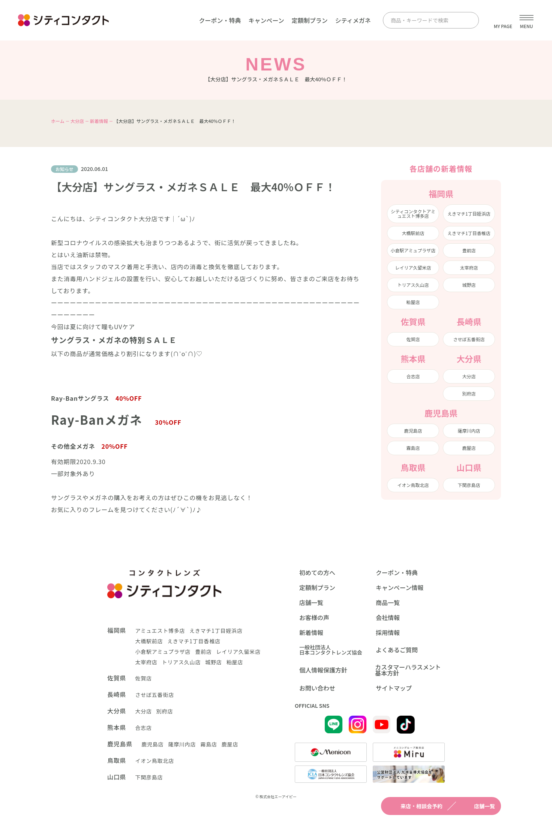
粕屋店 (413, 302)
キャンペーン (266, 20)
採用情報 (388, 632)
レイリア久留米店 (413, 267)
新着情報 (99, 121)
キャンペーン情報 (399, 587)
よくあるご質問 (397, 649)
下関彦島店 (469, 485)
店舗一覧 (477, 806)
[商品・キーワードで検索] (424, 20)
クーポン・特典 (220, 20)
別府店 (469, 393)
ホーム (57, 121)
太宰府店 (469, 267)
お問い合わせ (317, 688)
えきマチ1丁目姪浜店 (468, 213)
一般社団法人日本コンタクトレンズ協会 (330, 649)
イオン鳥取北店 (413, 485)
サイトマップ (394, 688)
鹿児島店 (413, 430)
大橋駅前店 (413, 233)
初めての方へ (317, 572)
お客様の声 (314, 617)
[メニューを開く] (526, 20)
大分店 (77, 121)
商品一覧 (388, 602)
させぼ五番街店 (468, 339)
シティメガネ (353, 20)
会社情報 (388, 617)
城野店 (469, 285)
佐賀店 (413, 339)
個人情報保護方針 (323, 669)
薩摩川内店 (469, 430)
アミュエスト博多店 (160, 630)
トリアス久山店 (413, 285)
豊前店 (469, 250)
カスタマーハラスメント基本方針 (408, 670)
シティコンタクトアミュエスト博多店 (413, 213)
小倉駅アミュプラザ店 (413, 250)
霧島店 (413, 448)
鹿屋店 (469, 448)
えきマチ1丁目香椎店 (468, 233)
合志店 (413, 376)
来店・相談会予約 (414, 806)
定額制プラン (310, 20)
